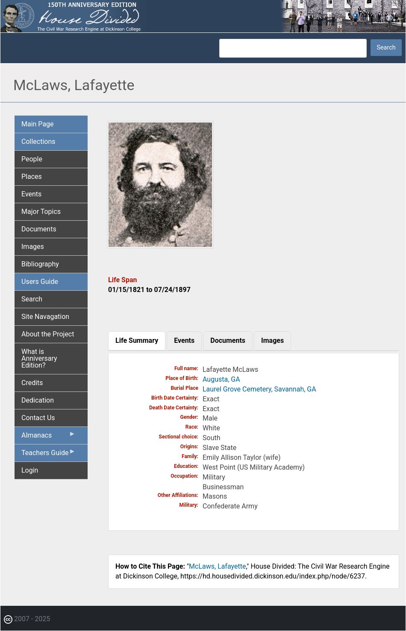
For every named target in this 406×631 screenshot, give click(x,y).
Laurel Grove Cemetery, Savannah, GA (259, 389)
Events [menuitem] (31, 194)
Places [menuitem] (31, 176)
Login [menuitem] (29, 470)
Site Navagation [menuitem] (45, 317)
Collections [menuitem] (38, 141)
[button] (160, 245)
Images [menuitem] (32, 246)
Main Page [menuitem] (37, 124)
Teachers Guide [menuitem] (48, 455)
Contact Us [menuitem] (38, 418)
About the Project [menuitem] (47, 334)
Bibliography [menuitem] (40, 264)
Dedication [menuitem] (37, 400)
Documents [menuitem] (38, 229)
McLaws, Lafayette (217, 566)
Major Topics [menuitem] (41, 211)
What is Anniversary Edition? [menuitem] (39, 358)
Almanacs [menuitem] (48, 437)
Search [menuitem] (31, 299)
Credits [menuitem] (32, 383)
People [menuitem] (31, 159)
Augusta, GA (221, 379)
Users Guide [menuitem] (39, 282)
